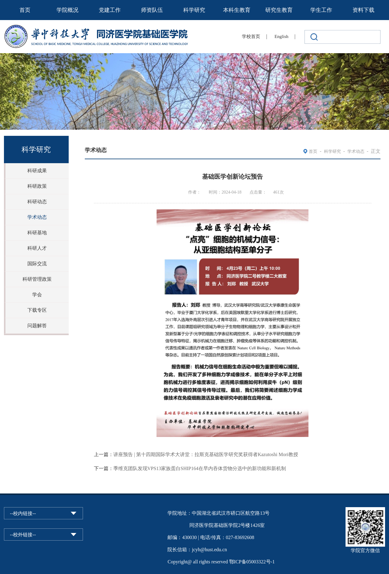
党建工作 (110, 10)
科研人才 (37, 248)
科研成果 (37, 170)
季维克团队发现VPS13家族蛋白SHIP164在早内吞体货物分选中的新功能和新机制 (199, 468)
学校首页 (251, 36)
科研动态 (37, 201)
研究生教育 (279, 10)
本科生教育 (236, 10)
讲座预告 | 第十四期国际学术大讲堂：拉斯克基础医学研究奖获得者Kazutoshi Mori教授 (205, 454)
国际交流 (37, 263)
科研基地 (37, 232)
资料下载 (363, 10)
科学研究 (194, 10)
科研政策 (37, 186)
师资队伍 (152, 10)
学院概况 (67, 10)
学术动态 (37, 217)
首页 (24, 10)
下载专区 (37, 310)
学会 (37, 294)
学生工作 (321, 10)
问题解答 (37, 325)
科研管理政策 (37, 279)
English (281, 36)
